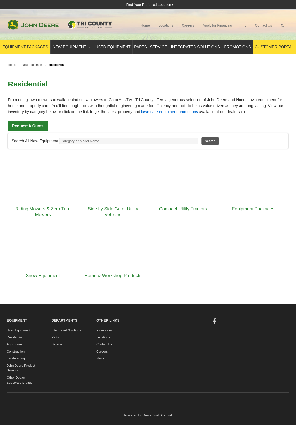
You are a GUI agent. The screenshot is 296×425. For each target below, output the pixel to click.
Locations (165, 25)
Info (243, 25)
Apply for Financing (217, 25)
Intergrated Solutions (66, 330)
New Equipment (72, 47)
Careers (188, 25)
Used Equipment (113, 47)
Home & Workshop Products (113, 275)
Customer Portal (274, 47)
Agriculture (14, 344)
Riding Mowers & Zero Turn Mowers (42, 211)
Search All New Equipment (35, 141)
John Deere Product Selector (21, 368)
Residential (14, 337)
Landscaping (16, 358)
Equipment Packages (25, 47)
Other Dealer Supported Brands (19, 380)
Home (145, 25)
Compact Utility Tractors (183, 208)
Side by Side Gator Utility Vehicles (113, 211)
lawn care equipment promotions (169, 112)
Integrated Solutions (195, 47)
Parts (140, 47)
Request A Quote (28, 126)
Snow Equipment (43, 275)
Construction (16, 351)
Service (158, 47)
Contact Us (263, 25)
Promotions (237, 47)
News (100, 358)
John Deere (33, 25)
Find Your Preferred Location (149, 5)
